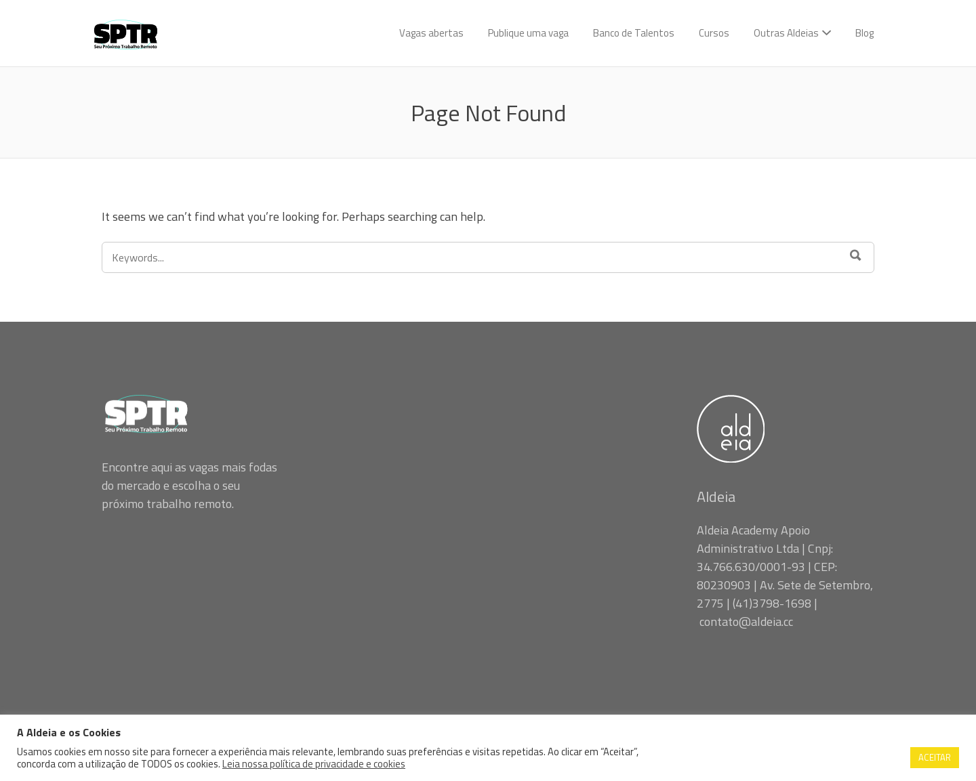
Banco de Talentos (633, 33)
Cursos (714, 33)
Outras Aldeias (786, 33)
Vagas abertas (431, 33)
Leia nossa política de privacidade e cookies (313, 764)
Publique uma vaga (528, 33)
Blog (864, 33)
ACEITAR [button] (934, 757)
